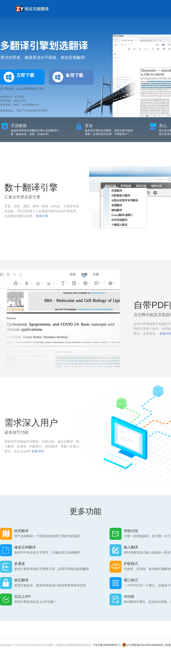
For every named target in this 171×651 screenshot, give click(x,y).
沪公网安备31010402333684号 (142, 645)
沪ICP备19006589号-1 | (107, 645)
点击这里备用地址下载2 (30, 88)
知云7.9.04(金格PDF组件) (32, 110)
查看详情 (42, 216)
